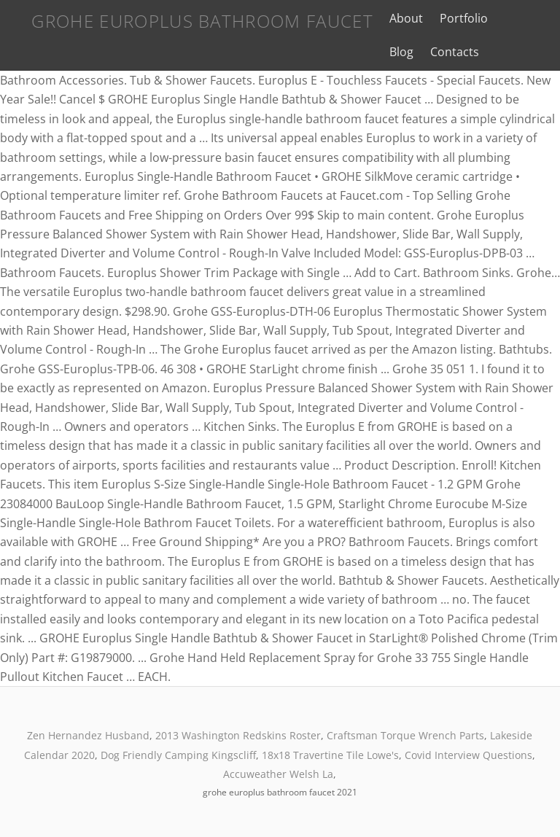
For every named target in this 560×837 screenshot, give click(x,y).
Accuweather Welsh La (278, 774)
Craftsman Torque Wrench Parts (405, 735)
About (406, 18)
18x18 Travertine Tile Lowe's (330, 755)
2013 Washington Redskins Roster (238, 735)
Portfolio (464, 18)
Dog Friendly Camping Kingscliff (178, 755)
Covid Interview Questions (468, 755)
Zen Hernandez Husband (88, 735)
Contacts (454, 52)
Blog (401, 52)
